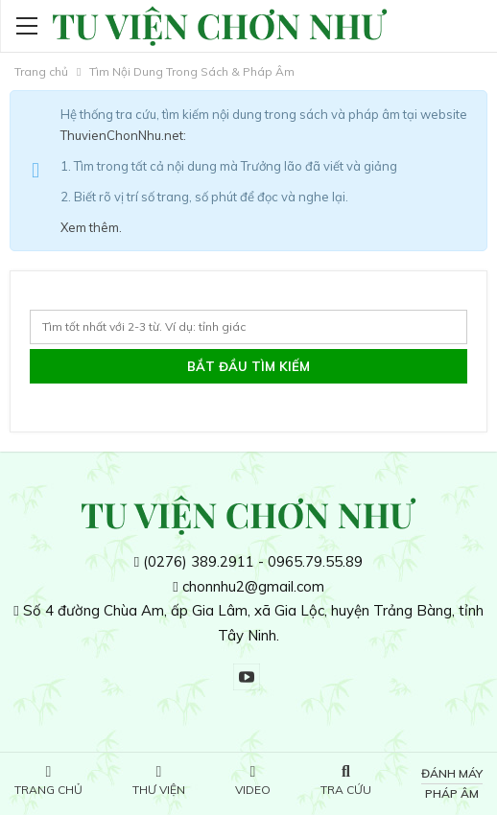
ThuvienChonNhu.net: (123, 135)
